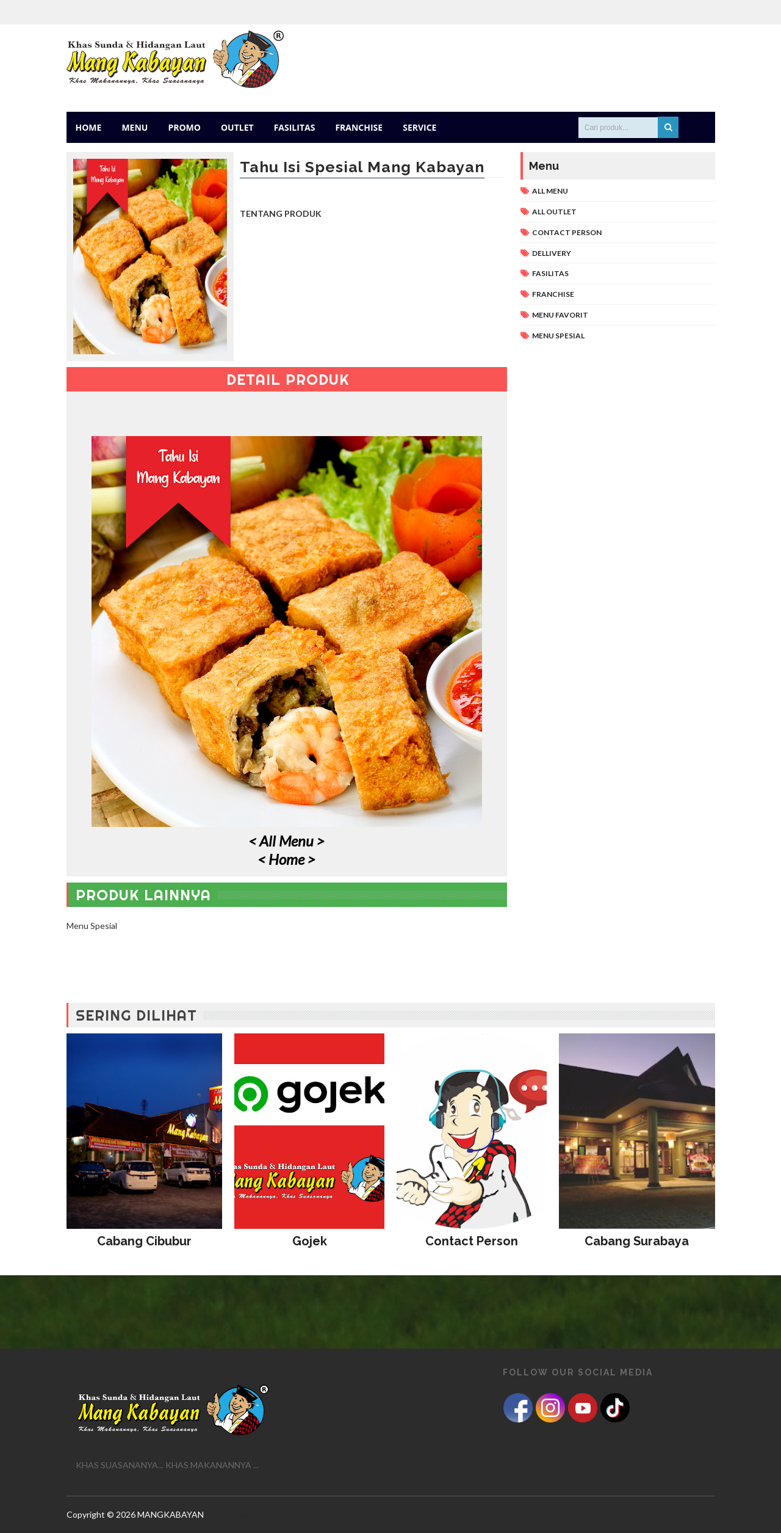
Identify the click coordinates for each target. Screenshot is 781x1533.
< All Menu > (286, 841)
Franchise (359, 127)
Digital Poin (227, 1514)
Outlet (237, 127)
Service (419, 127)
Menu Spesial (558, 335)
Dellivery (551, 253)
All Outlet (554, 211)
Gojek (309, 1241)
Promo (184, 127)
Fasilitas (294, 127)
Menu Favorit (560, 314)
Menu (134, 127)
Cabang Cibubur (144, 1241)
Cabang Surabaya (637, 1241)
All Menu (550, 190)
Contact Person (567, 232)
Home (89, 127)
